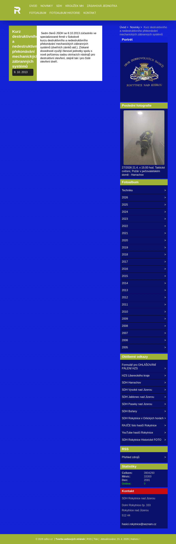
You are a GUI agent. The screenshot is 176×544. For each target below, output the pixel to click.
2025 (125, 204)
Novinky (47, 5)
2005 (125, 347)
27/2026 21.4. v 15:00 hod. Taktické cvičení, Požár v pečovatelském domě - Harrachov (143, 171)
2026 (125, 197)
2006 (125, 340)
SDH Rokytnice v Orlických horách (143, 418)
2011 (125, 304)
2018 (125, 254)
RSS (89, 539)
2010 (125, 311)
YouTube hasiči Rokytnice (137, 432)
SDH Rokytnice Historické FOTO (141, 439)
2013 (125, 290)
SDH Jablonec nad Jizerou (138, 396)
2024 (125, 211)
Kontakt (89, 12)
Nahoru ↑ (135, 539)
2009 (125, 318)
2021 (125, 233)
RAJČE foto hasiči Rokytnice (139, 425)
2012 (125, 297)
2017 (125, 261)
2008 (125, 325)
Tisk (96, 539)
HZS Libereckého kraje (136, 375)
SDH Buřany (129, 411)
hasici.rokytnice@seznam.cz (139, 524)
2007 (125, 333)
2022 (125, 226)
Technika (127, 190)
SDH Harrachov (131, 382)
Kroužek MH (74, 5)
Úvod (33, 5)
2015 (125, 276)
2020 (125, 240)
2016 (125, 268)
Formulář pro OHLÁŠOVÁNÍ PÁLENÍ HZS (139, 366)
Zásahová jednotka (102, 5)
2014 (125, 283)
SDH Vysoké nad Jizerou (137, 389)
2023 (125, 218)
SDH (59, 5)
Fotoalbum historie (65, 12)
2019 (125, 247)
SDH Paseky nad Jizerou (137, 404)
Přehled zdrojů (130, 457)
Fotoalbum (37, 12)
